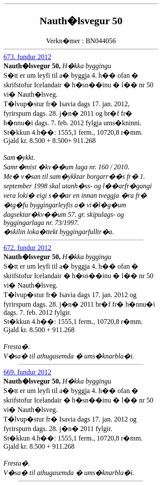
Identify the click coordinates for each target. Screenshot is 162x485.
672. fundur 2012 (27, 247)
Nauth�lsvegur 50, (32, 66)
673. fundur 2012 (27, 56)
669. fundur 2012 (27, 372)
